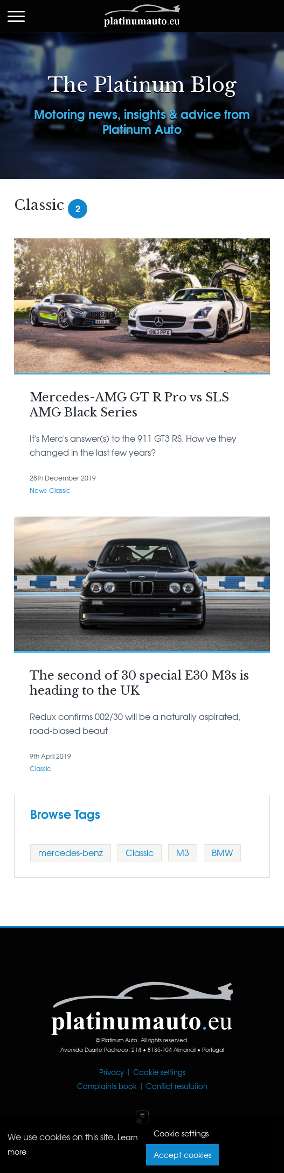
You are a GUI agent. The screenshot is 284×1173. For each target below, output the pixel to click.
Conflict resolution (176, 1086)
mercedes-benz (70, 852)
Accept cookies (182, 1154)
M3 (182, 852)
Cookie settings (159, 1072)
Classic (60, 490)
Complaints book (107, 1086)
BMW (222, 852)
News (38, 490)
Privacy (111, 1072)
